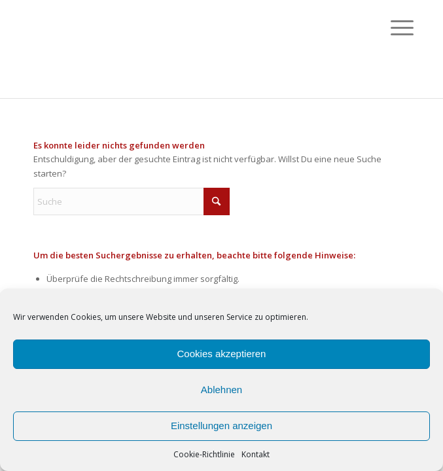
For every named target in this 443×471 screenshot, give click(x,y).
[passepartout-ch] (183, 49)
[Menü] (392, 27)
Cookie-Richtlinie (204, 454)
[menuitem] (392, 27)
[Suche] (131, 201)
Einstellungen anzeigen (221, 425)
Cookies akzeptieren (221, 353)
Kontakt (255, 454)
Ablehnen (221, 389)
